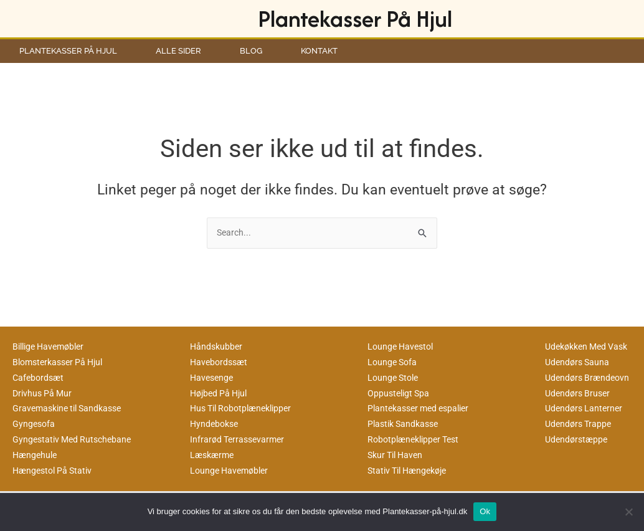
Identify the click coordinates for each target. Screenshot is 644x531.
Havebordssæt (220, 362)
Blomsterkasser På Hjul (61, 362)
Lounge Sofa (393, 362)
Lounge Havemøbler (231, 470)
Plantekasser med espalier (422, 408)
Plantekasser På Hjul (355, 18)
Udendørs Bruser (579, 393)
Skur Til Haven (397, 455)
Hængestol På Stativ (55, 470)
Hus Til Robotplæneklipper (245, 408)
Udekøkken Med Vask (590, 347)
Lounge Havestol (402, 347)
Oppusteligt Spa (400, 393)
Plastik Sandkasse (405, 424)
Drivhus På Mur (43, 393)
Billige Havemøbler (51, 347)
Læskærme (213, 455)
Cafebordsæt (39, 377)
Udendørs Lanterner (586, 408)
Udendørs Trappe (580, 424)
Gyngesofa (34, 424)
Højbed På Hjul (221, 393)
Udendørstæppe (578, 439)
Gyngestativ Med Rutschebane (75, 439)
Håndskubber (217, 347)
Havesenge (213, 377)
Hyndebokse (216, 424)
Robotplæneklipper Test (416, 439)
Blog (251, 50)
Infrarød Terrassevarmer (240, 439)
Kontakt (319, 50)
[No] (628, 511)
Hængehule (36, 455)
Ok (485, 511)
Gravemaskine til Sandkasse (71, 408)
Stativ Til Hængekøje (411, 470)
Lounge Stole (394, 377)
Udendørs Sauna (579, 362)
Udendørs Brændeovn (589, 377)
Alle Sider (178, 50)
